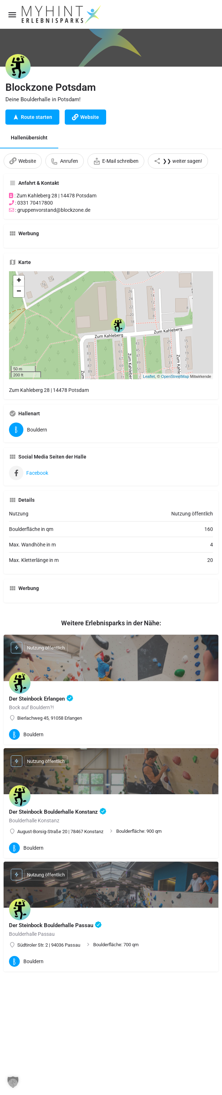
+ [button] (19, 281)
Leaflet (149, 376)
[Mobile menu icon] (12, 15)
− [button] (19, 291)
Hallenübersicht (29, 137)
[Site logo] (62, 14)
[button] (13, 1082)
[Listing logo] (18, 66)
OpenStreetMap (175, 376)
